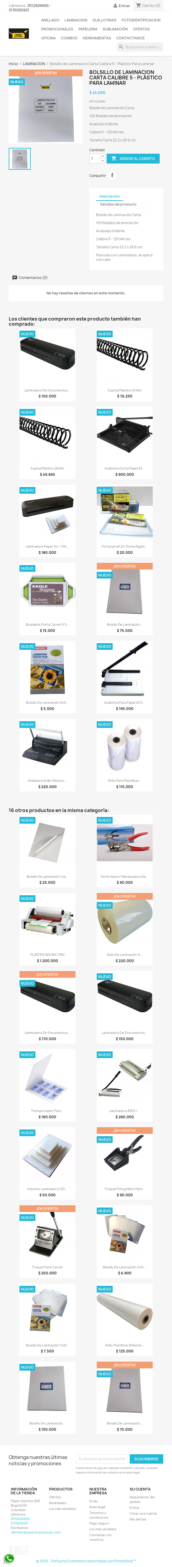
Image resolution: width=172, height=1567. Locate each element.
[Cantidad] (94, 159)
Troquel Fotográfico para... (124, 1189)
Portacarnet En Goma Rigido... (125, 546)
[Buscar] (140, 47)
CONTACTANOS (130, 38)
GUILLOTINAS (104, 20)
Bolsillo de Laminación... (125, 624)
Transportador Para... (47, 1111)
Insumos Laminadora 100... (47, 1189)
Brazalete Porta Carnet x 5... (47, 624)
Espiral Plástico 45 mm (125, 390)
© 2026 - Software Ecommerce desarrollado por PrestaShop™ (86, 1561)
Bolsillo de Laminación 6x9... (47, 702)
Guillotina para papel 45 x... (124, 702)
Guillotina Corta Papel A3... (125, 468)
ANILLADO (50, 20)
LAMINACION (75, 20)
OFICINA (48, 38)
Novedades (58, 1503)
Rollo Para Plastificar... (124, 780)
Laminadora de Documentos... (47, 390)
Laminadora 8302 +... (124, 1111)
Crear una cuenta (143, 1513)
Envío (93, 1501)
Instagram (23, 1550)
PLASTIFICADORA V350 (47, 955)
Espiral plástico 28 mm (47, 468)
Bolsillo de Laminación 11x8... (47, 1345)
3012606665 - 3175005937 (30, 8)
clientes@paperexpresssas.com (36, 1532)
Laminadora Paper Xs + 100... (47, 546)
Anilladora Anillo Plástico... (47, 780)
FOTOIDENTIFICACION (141, 20)
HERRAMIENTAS (97, 38)
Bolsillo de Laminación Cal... (47, 876)
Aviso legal (97, 1507)
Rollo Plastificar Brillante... (124, 1345)
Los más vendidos (62, 1509)
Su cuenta (140, 1489)
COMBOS (69, 38)
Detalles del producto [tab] (118, 204)
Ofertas (55, 1497)
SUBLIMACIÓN (115, 29)
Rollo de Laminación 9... (124, 955)
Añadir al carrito (133, 159)
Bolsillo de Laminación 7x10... (124, 1267)
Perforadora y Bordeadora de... (124, 876)
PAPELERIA (87, 29)
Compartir (112, 175)
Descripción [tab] (109, 196)
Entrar (135, 1507)
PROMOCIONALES (57, 29)
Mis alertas (138, 1519)
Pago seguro (99, 1523)
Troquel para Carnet (47, 1267)
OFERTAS (141, 29)
